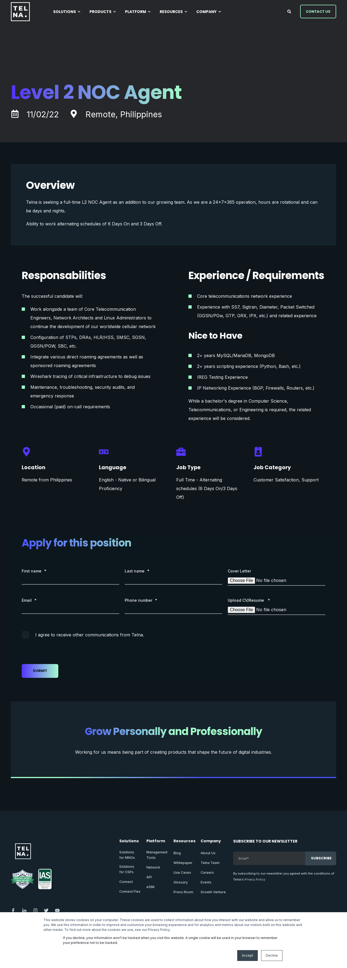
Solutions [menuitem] (129, 841)
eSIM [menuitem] (150, 887)
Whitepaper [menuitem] (183, 863)
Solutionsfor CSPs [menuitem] (126, 869)
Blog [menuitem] (177, 853)
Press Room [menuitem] (183, 892)
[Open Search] (289, 11)
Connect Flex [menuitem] (129, 891)
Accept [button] (247, 955)
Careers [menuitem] (207, 872)
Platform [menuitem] (155, 841)
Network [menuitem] (153, 867)
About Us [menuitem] (208, 853)
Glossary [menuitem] (181, 882)
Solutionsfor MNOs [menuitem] (127, 855)
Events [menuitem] (206, 882)
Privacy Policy (255, 879)
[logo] (23, 851)
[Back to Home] (20, 11)
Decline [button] (272, 955)
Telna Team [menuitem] (210, 863)
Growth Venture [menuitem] (213, 892)
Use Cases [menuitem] (182, 872)
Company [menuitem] (211, 841)
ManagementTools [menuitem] (157, 855)
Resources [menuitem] (184, 841)
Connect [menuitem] (126, 882)
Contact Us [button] (318, 11)
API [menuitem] (149, 877)
